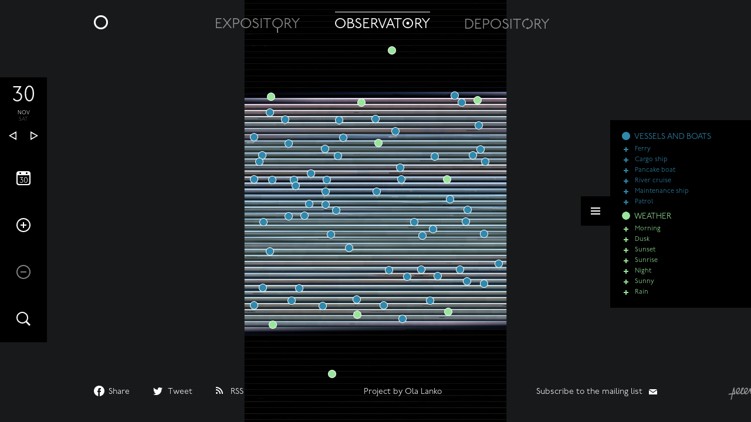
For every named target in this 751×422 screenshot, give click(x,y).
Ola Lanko (423, 391)
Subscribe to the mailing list (589, 391)
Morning (648, 234)
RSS (237, 391)
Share (119, 391)
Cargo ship (651, 165)
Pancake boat (655, 175)
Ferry (643, 154)
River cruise (653, 186)
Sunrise (646, 266)
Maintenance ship (662, 196)
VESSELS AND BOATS (672, 142)
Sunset (645, 255)
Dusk (642, 244)
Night (643, 276)
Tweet (180, 391)
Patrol (644, 207)
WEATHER (652, 221)
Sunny (644, 287)
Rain (641, 297)
